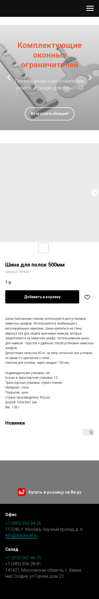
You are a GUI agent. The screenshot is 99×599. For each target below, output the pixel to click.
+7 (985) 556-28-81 (23, 563)
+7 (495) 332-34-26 (23, 523)
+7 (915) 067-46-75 (23, 557)
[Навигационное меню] (90, 8)
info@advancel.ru (21, 535)
